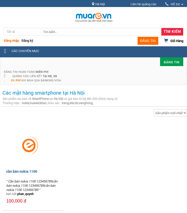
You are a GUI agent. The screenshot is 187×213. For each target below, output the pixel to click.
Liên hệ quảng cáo (143, 4)
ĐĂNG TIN (148, 40)
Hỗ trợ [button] (174, 4)
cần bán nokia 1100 (21, 171)
